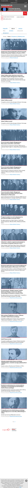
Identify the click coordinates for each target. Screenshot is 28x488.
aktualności (6, 33)
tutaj (20, 487)
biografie (5, 28)
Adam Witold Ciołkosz (15, 86)
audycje (20, 28)
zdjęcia (13, 28)
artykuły (11, 30)
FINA (16, 0)
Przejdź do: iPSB (4, 0)
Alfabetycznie (21, 36)
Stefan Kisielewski (14, 59)
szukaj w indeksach (20, 16)
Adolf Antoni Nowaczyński (16, 316)
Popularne (14, 36)
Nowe (8, 36)
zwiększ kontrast (14, 2)
